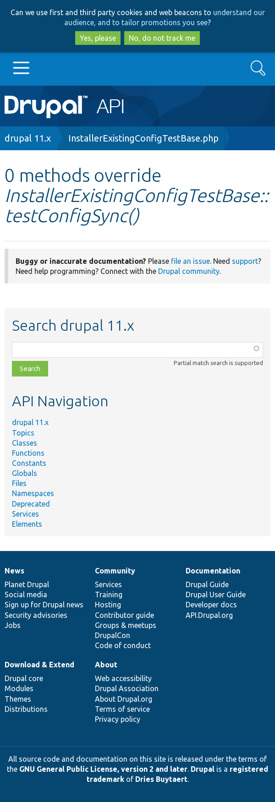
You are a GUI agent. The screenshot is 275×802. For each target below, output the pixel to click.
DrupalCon (112, 635)
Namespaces (33, 493)
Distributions (26, 709)
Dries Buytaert (161, 779)
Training (108, 594)
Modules (19, 688)
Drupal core (24, 678)
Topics (23, 433)
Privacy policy (117, 719)
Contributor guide (124, 615)
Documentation (213, 571)
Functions (28, 453)
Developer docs (211, 604)
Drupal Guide (207, 584)
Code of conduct (123, 645)
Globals (24, 473)
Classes (24, 443)
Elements (27, 524)
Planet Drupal (27, 584)
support (245, 261)
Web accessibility (123, 678)
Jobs (13, 625)
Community (115, 571)
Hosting (108, 604)
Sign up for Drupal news (44, 604)
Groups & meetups (125, 625)
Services (25, 514)
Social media (26, 594)
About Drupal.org (123, 699)
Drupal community (189, 271)
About (106, 664)
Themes (18, 699)
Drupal (202, 769)
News (14, 571)
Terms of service (122, 709)
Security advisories (36, 615)
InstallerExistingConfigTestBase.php (143, 138)
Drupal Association (127, 688)
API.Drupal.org (209, 615)
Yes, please (98, 38)
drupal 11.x (28, 138)
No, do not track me (162, 38)
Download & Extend (39, 664)
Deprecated (31, 504)
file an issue (190, 261)
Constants (29, 463)
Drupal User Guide (216, 594)
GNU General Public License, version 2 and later (103, 769)
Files (19, 483)
